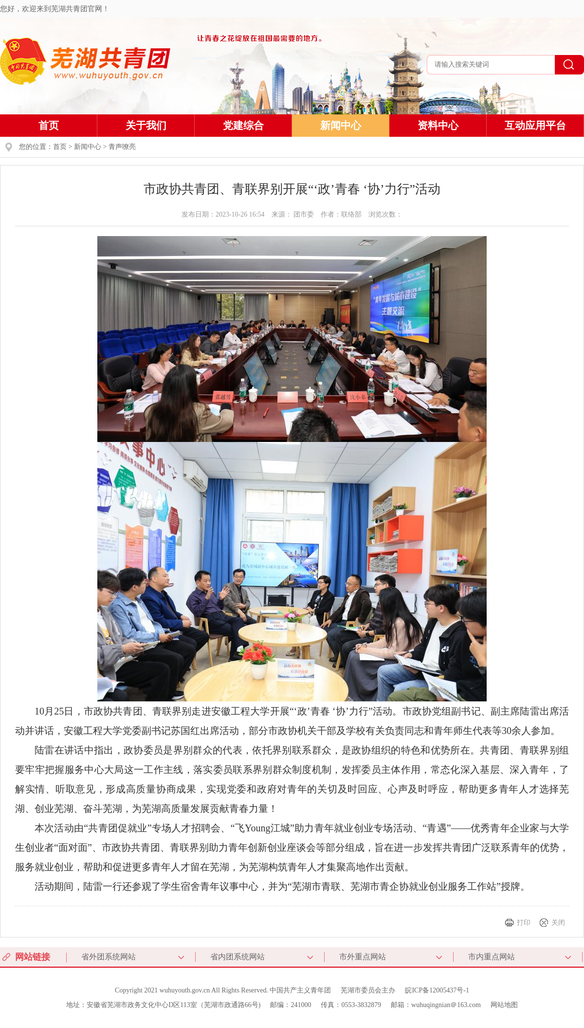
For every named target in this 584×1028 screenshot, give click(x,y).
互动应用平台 (535, 125)
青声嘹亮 (122, 146)
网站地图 (504, 1005)
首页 (48, 125)
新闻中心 (340, 125)
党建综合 (243, 125)
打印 (523, 922)
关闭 (558, 922)
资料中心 (438, 125)
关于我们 (146, 125)
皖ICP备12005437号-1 (437, 990)
